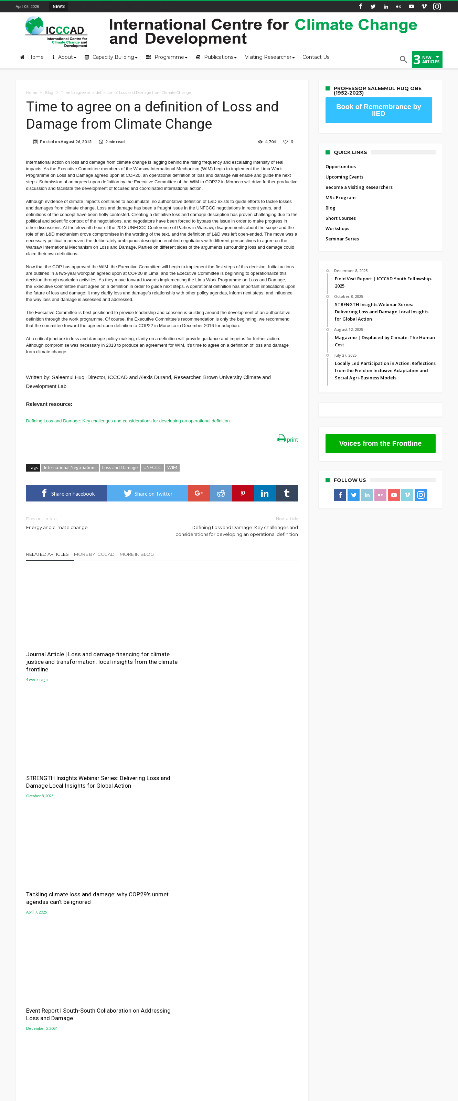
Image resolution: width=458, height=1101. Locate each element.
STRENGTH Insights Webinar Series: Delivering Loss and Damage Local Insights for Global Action (155, 649)
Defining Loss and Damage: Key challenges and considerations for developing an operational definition (128, 420)
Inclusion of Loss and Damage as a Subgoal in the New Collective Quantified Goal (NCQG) (158, 771)
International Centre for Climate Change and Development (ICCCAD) (114, 1095)
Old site (24, 960)
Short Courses (341, 218)
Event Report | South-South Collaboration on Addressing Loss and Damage (63, 768)
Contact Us (27, 929)
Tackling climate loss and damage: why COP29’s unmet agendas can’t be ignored (249, 645)
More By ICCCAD (94, 554)
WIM (172, 467)
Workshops (337, 228)
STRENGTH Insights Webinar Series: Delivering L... (120, 6)
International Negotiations (70, 467)
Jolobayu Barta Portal (259, 939)
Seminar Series (342, 239)
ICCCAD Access (31, 939)
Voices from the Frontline (380, 443)
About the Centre (34, 908)
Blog (49, 92)
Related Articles (47, 554)
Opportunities (341, 166)
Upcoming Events (344, 177)
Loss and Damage (120, 467)
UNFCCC (152, 467)
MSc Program (340, 197)
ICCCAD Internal (33, 949)
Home (31, 92)
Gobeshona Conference (261, 922)
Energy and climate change (89, 522)
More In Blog (137, 554)
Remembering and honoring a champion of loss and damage (255, 780)
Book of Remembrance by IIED (378, 110)
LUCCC (241, 931)
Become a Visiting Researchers (359, 187)
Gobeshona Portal (255, 914)
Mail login (27, 918)
